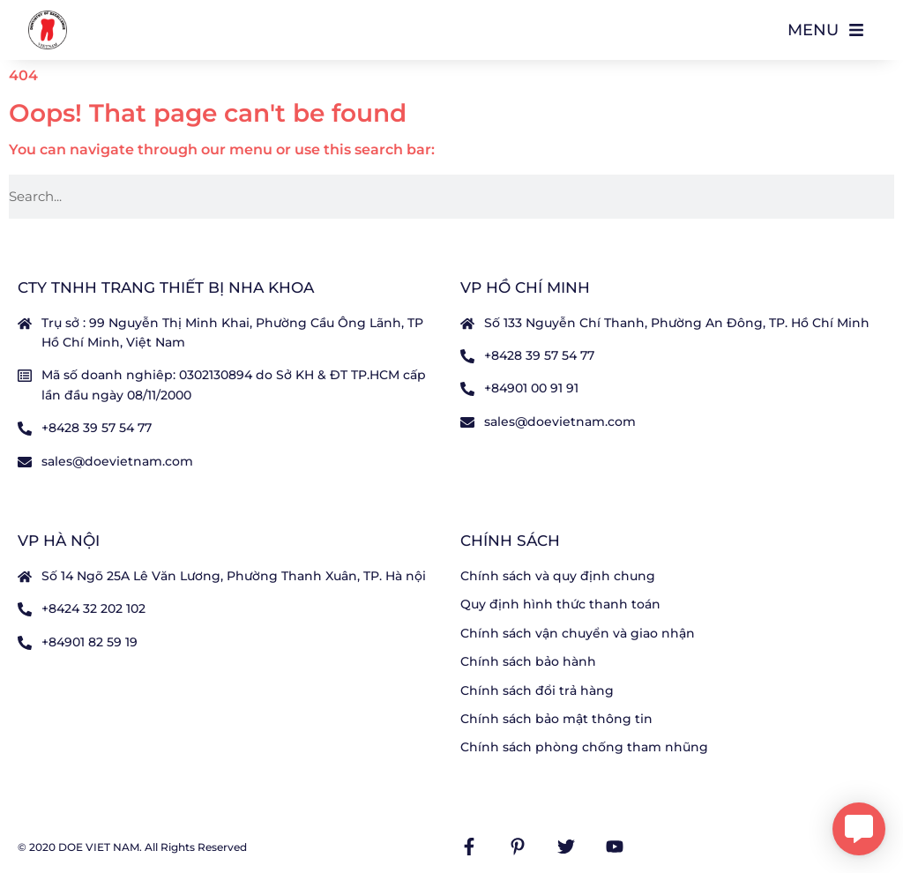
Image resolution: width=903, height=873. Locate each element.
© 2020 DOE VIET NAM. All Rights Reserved (132, 847)
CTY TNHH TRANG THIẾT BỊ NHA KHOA (166, 287)
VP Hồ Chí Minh (525, 287)
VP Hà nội (59, 540)
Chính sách (510, 540)
